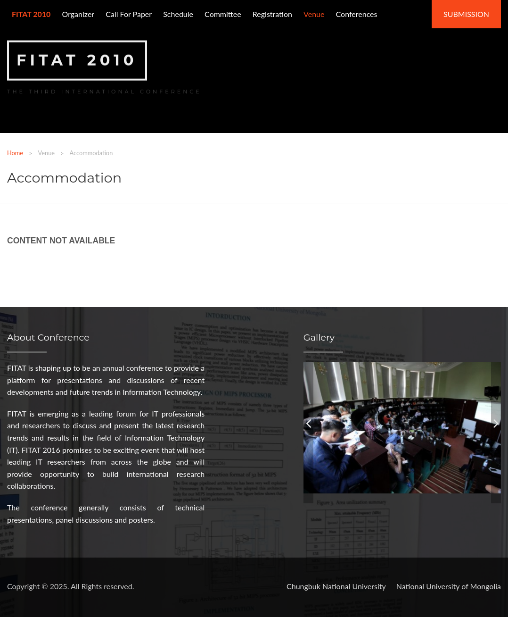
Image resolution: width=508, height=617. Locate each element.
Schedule (178, 13)
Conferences (356, 13)
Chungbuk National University (336, 586)
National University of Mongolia (448, 586)
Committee (223, 13)
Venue (313, 13)
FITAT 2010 (77, 59)
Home (15, 153)
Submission (466, 13)
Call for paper (129, 13)
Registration (272, 13)
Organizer (78, 13)
